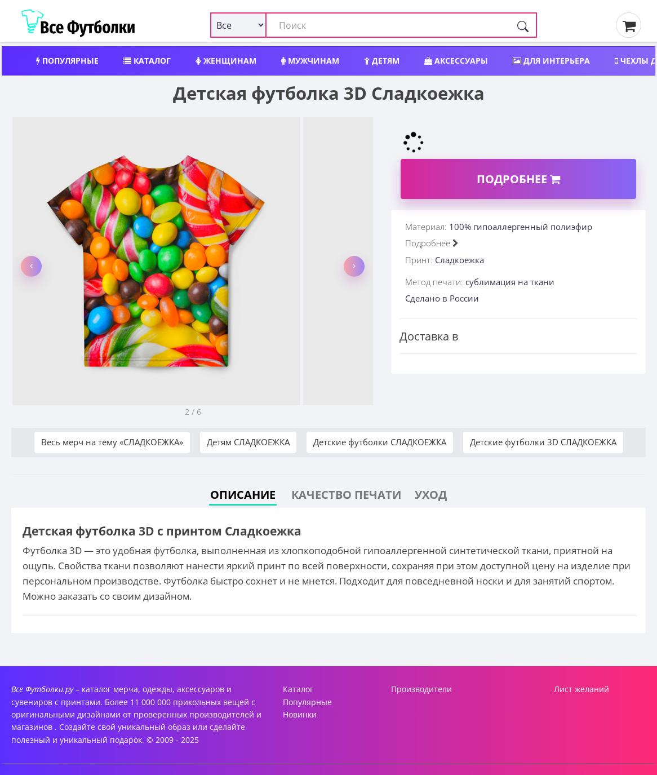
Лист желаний (581, 689)
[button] (31, 266)
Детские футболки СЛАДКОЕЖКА (379, 442)
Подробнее (518, 179)
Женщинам (226, 60)
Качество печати (346, 494)
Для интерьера (551, 60)
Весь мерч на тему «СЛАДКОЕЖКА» (112, 442)
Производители (421, 689)
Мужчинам (310, 60)
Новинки (300, 714)
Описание (243, 494)
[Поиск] (523, 25)
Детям (381, 60)
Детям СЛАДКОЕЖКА (248, 442)
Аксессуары (456, 60)
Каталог (147, 60)
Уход (431, 494)
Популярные (67, 60)
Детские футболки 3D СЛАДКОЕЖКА (543, 442)
